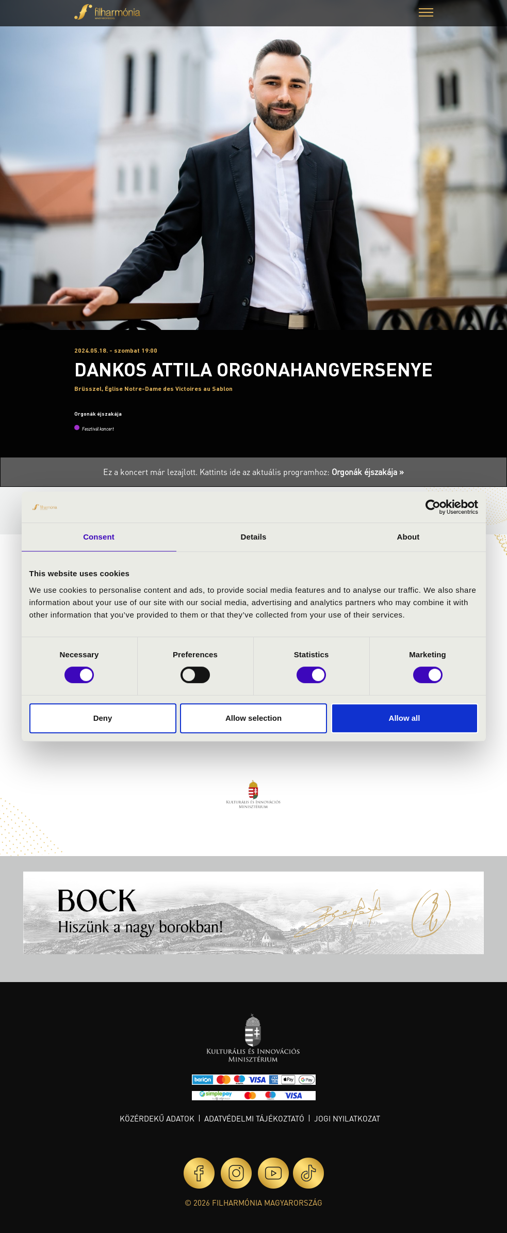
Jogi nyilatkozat (347, 1118)
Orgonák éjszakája (98, 413)
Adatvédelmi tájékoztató (254, 1118)
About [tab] (408, 536)
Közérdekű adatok (157, 1118)
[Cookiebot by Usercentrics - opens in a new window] (433, 507)
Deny (102, 718)
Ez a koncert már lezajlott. (151, 471)
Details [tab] (254, 536)
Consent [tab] (99, 536)
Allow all (404, 718)
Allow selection (253, 718)
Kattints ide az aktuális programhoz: (302, 471)
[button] (426, 13)
